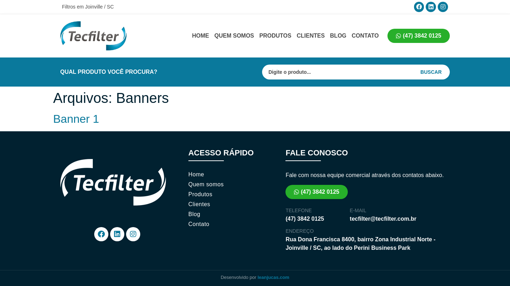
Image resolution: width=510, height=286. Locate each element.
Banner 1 (76, 118)
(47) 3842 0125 (304, 219)
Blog (338, 36)
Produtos (275, 36)
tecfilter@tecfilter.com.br (383, 219)
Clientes (311, 36)
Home (200, 36)
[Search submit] (434, 72)
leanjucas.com (273, 277)
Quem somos (234, 36)
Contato (365, 36)
